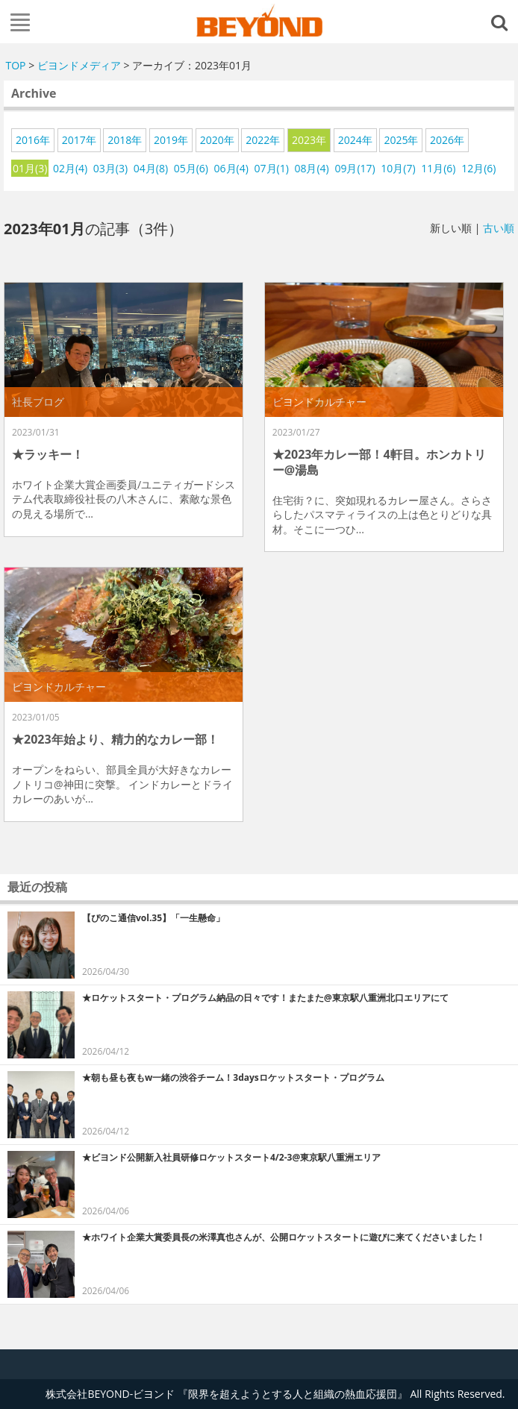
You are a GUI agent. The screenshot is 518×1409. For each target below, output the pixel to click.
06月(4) (231, 168)
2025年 (401, 140)
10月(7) (398, 168)
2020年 (217, 140)
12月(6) (478, 168)
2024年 (355, 140)
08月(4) (311, 168)
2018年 (124, 140)
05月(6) (191, 168)
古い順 (498, 228)
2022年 (263, 140)
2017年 (79, 140)
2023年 (309, 140)
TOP (16, 65)
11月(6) (438, 168)
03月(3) (110, 168)
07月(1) (272, 168)
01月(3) (30, 168)
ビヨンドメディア (79, 65)
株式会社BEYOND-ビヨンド (259, 20)
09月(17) (354, 168)
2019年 (171, 140)
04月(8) (151, 168)
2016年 (33, 140)
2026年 (447, 140)
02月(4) (70, 168)
